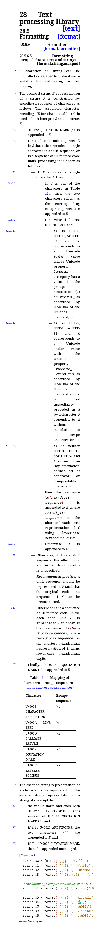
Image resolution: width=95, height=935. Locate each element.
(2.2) (14, 140)
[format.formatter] (61, 49)
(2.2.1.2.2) (11, 322)
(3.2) (14, 827)
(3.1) (14, 806)
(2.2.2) (13, 555)
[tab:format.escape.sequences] (49, 687)
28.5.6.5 (25, 56)
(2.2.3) (13, 607)
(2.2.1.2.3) (11, 445)
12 (72, 113)
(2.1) (14, 129)
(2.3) (14, 664)
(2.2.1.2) (12, 219)
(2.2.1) (13, 172)
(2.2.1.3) (12, 543)
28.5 (24, 31)
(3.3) (14, 843)
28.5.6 (24, 45)
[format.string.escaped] (58, 63)
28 (23, 14)
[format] (69, 36)
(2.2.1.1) (12, 183)
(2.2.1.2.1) (11, 230)
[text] (71, 28)
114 (47, 193)
